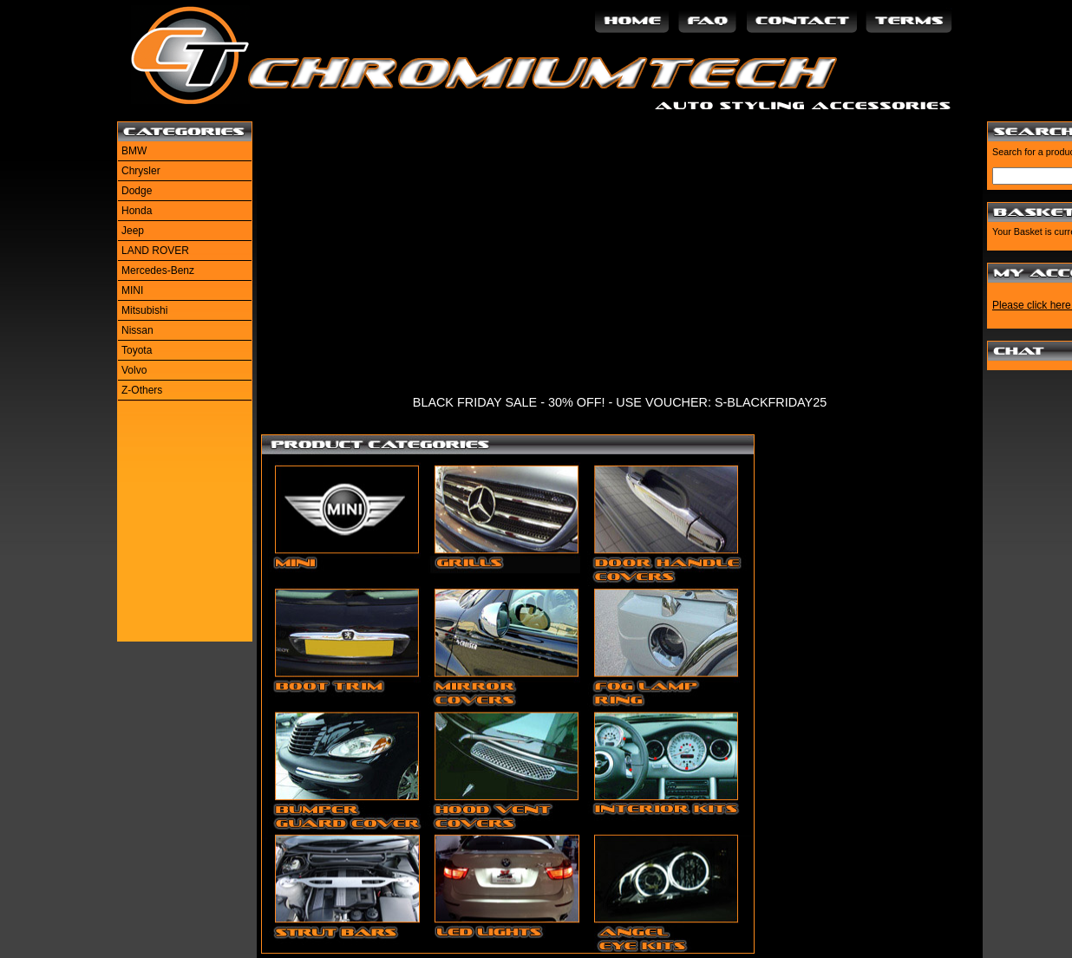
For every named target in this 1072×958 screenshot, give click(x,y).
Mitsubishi (144, 310)
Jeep (132, 231)
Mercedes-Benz (157, 270)
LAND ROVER (155, 250)
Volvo (134, 370)
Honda (136, 211)
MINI (132, 290)
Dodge (136, 191)
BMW (134, 151)
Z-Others (141, 390)
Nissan (137, 330)
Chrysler (140, 171)
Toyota (136, 350)
